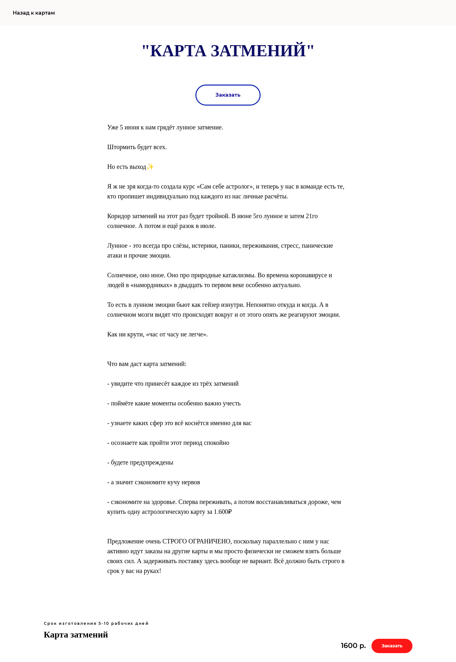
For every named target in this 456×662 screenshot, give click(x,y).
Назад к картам (34, 13)
